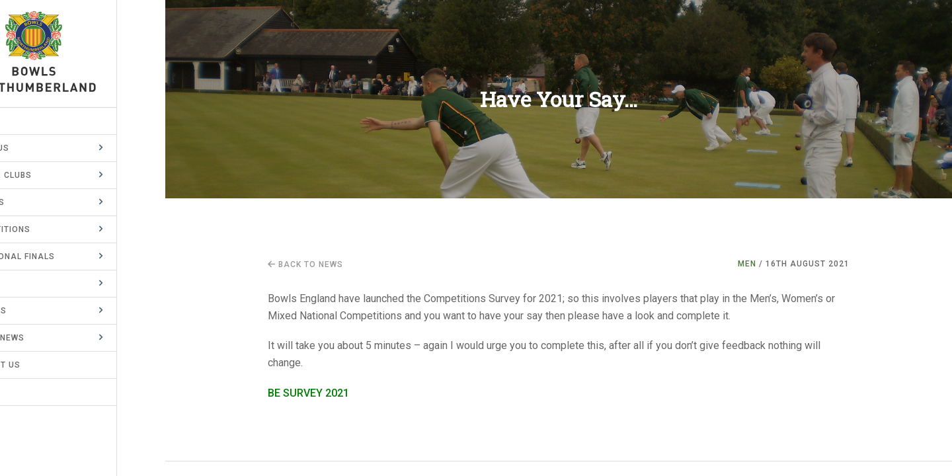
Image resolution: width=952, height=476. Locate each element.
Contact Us (41, 365)
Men (747, 263)
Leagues (33, 202)
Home (25, 121)
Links (25, 392)
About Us (35, 148)
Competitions (46, 229)
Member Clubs (46, 175)
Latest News (43, 337)
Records (34, 310)
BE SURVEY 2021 (308, 393)
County (30, 283)
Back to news (305, 264)
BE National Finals (58, 256)
